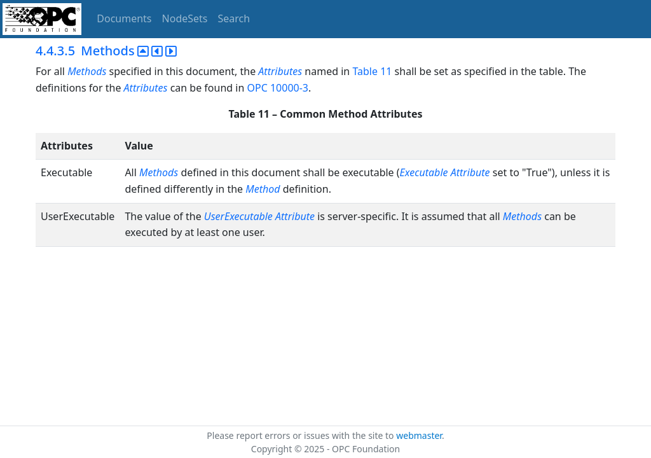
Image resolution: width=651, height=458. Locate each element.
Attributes (280, 71)
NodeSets (185, 18)
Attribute (470, 172)
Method (262, 189)
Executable (424, 172)
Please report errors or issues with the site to (301, 435)
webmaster (419, 435)
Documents (124, 18)
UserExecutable (238, 216)
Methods (86, 71)
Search (234, 18)
